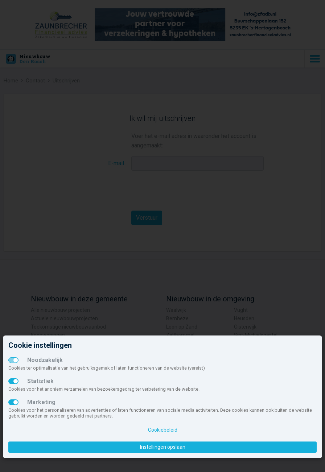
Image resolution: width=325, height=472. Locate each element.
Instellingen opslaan (162, 447)
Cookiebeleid (162, 430)
